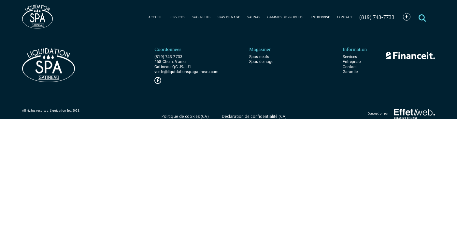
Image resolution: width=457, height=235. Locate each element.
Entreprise (320, 17)
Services (177, 17)
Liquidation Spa (60, 111)
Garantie (350, 71)
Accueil (155, 17)
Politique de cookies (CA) (185, 116)
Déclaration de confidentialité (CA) (254, 116)
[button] (423, 17)
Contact (344, 17)
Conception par (401, 114)
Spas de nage (229, 17)
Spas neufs (201, 17)
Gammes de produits (285, 17)
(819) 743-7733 (376, 17)
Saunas (253, 17)
